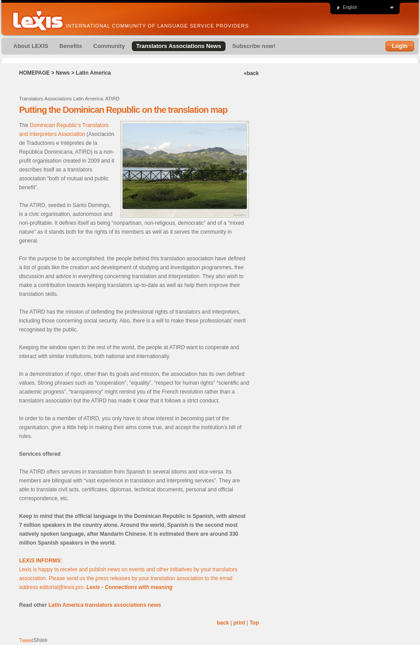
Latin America (93, 73)
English (347, 7)
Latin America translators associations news (104, 605)
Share (40, 640)
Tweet (26, 640)
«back (251, 73)
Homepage (34, 73)
